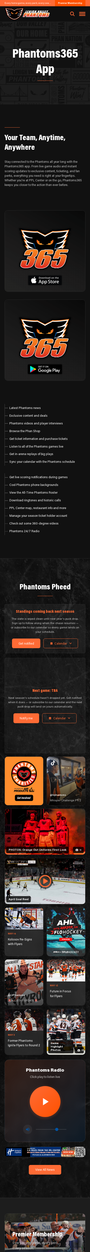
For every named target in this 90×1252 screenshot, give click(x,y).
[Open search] (72, 14)
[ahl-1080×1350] (66, 932)
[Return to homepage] (27, 14)
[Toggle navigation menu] (82, 14)
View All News (45, 1169)
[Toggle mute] (27, 1129)
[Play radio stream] (45, 1101)
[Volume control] (51, 1129)
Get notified (26, 643)
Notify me (26, 718)
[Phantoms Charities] (24, 781)
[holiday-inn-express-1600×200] (45, 1151)
